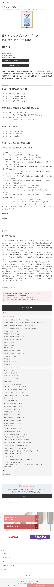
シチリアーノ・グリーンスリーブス (13, 453)
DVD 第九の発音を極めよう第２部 (13, 406)
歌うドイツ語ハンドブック (11, 370)
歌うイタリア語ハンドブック (11, 367)
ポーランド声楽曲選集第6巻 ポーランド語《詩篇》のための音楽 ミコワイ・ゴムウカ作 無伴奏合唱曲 (27, 465)
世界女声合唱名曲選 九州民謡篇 (13, 420)
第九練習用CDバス (9, 364)
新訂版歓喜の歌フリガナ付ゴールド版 (14, 336)
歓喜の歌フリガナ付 (9, 345)
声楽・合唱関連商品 (22, 9)
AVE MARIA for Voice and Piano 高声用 (15, 387)
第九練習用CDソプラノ (10, 356)
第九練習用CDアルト (9, 359)
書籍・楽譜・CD (11, 9)
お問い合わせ (41, 585)
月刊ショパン (5, 550)
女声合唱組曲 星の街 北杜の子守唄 (14, 437)
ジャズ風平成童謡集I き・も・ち (12, 428)
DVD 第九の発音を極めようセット (13, 409)
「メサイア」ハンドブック (11, 375)
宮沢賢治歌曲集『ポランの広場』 (13, 412)
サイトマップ (34, 581)
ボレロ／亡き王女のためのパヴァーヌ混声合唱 (16, 395)
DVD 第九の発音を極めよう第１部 (13, 403)
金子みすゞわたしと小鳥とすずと (13, 414)
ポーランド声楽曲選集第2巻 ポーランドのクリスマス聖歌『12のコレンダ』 (24, 322)
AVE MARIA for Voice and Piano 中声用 (15, 389)
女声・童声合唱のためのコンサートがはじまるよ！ (17, 434)
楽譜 (4, 470)
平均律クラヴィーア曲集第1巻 (12, 462)
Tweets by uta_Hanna (7, 506)
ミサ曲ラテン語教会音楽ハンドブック (14, 373)
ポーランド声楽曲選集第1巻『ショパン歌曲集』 (16, 320)
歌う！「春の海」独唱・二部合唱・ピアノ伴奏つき (17, 442)
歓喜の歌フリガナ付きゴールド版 (13, 339)
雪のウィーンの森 (8, 398)
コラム (3, 561)
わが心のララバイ (8, 456)
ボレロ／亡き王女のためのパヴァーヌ (14, 392)
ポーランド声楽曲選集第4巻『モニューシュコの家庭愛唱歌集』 (21, 328)
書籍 (4, 312)
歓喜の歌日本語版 (8, 348)
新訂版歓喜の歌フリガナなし (11, 331)
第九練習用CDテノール (10, 361)
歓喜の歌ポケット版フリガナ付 (12, 350)
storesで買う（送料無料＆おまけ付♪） (14, 60)
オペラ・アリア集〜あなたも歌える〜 (14, 384)
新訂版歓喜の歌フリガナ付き (11, 334)
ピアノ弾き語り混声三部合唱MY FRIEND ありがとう (18, 445)
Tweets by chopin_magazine (9, 502)
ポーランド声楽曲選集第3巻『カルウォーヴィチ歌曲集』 (19, 325)
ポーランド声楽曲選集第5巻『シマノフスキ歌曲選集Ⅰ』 (19, 459)
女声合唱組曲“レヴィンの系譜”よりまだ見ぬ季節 (17, 439)
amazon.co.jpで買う (14, 65)
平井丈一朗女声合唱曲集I (10, 400)
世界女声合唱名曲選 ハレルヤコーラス (14, 423)
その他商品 (6, 474)
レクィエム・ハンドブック (11, 378)
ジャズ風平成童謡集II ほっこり (12, 431)
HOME (3, 9)
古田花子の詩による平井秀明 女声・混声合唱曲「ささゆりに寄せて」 (23, 451)
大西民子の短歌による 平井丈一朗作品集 (15, 448)
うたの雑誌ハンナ (6, 553)
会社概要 (3, 569)
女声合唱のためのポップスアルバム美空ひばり (16, 417)
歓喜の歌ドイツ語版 (9, 342)
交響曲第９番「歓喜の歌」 (8, 565)
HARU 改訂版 (8, 426)
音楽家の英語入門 (8, 381)
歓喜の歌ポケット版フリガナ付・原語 (14, 353)
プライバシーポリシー (22, 581)
